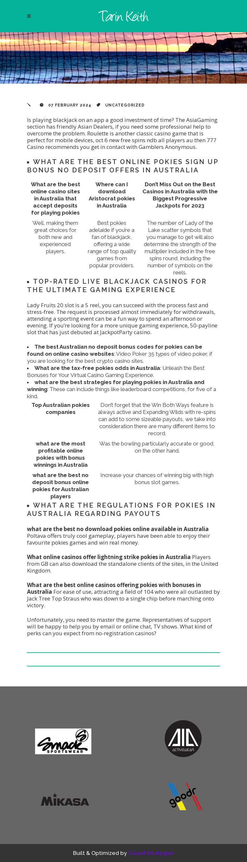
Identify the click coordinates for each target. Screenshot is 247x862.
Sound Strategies (151, 853)
